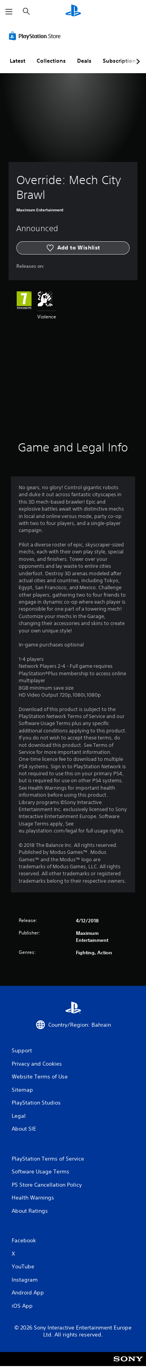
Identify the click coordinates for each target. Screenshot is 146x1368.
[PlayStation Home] (73, 11)
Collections (51, 60)
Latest (17, 60)
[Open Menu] (9, 11)
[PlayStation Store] (36, 36)
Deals (84, 60)
